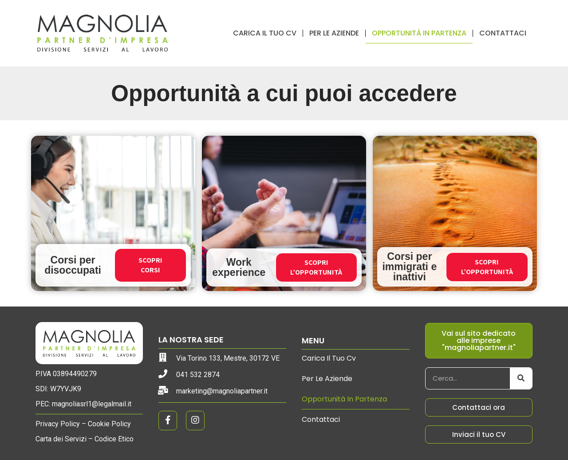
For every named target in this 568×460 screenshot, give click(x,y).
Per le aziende (334, 33)
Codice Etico (114, 439)
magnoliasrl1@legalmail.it (91, 404)
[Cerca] (521, 378)
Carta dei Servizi (61, 439)
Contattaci (502, 33)
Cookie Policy (109, 424)
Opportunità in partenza (419, 33)
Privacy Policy (58, 424)
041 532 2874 (198, 374)
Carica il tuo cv (264, 33)
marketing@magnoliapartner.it (222, 391)
